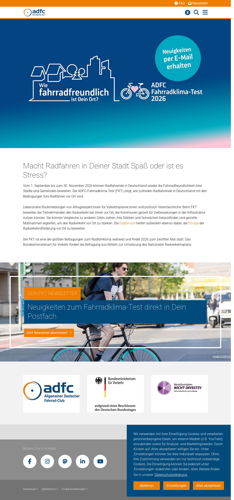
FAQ (180, 3)
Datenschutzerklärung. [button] (171, 475)
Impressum (30, 489)
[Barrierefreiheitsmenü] (187, 13)
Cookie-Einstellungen (75, 489)
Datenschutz (50, 489)
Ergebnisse (127, 223)
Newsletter (198, 3)
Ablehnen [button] (147, 486)
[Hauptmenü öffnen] (205, 12)
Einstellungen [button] (176, 486)
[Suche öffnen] (196, 13)
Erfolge (193, 223)
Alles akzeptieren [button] (208, 486)
